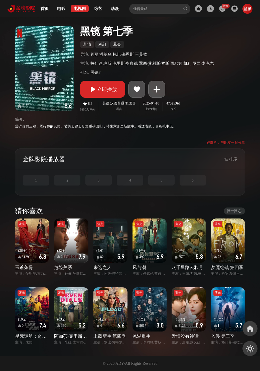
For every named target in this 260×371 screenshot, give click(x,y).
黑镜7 (95, 72)
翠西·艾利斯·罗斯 (154, 63)
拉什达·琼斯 (100, 63)
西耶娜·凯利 (180, 63)
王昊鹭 (141, 54)
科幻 (102, 44)
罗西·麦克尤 (203, 63)
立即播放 (102, 89)
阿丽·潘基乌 (100, 54)
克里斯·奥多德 (125, 63)
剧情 (87, 44)
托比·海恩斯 (123, 54)
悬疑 (117, 44)
